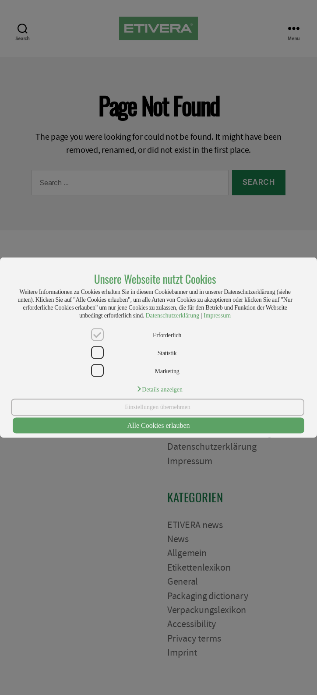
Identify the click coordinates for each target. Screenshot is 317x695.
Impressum (217, 315)
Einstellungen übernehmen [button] (157, 407)
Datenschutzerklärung (172, 315)
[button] (159, 388)
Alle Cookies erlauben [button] (158, 425)
